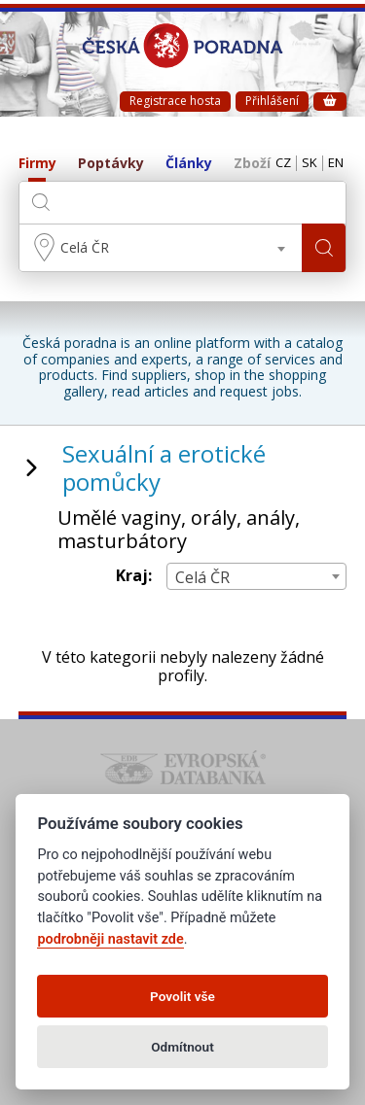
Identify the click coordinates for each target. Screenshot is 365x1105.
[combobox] (161, 247)
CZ (283, 163)
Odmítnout (182, 1046)
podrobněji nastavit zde (110, 939)
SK (309, 163)
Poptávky (111, 163)
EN (336, 163)
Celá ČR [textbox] (84, 247)
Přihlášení (272, 100)
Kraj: (134, 576)
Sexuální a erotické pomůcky (164, 467)
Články (188, 163)
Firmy (37, 163)
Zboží (252, 163)
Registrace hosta (175, 100)
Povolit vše (182, 996)
